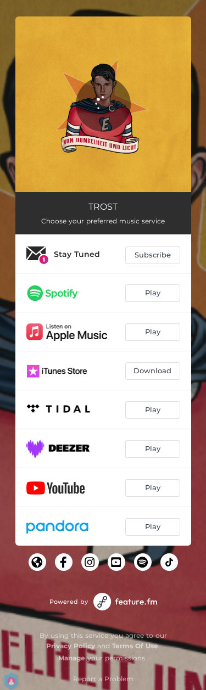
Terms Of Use (135, 646)
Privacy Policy (70, 646)
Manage (71, 658)
